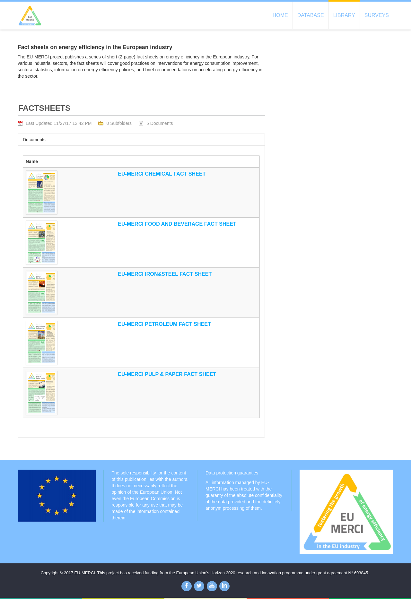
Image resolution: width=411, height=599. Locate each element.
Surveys (376, 15)
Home (280, 15)
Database (310, 15)
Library (344, 15)
